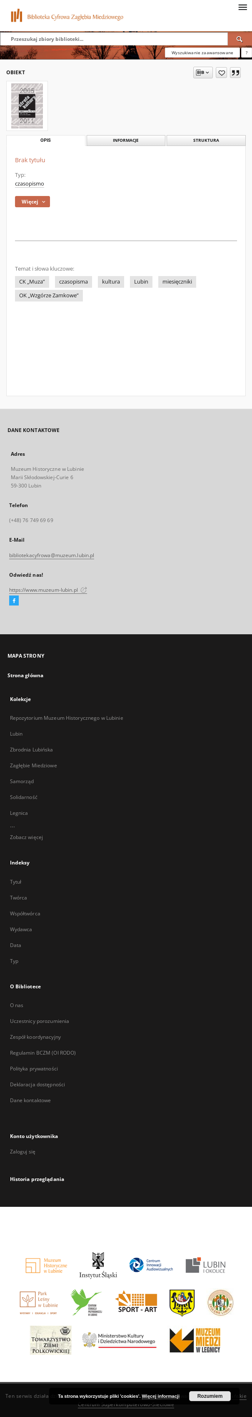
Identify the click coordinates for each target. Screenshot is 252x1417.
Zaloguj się (23, 1151)
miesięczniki (177, 281)
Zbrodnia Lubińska (31, 749)
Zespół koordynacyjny (35, 1036)
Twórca (18, 897)
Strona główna (25, 675)
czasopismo (29, 183)
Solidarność (23, 797)
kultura (111, 281)
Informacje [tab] (126, 140)
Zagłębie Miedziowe (33, 765)
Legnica (19, 813)
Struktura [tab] (206, 140)
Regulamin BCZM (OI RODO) (43, 1052)
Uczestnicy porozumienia (40, 1021)
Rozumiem (210, 1396)
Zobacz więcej (26, 837)
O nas (17, 1005)
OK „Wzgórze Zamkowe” (49, 295)
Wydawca (21, 929)
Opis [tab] (45, 140)
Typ (14, 961)
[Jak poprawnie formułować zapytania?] (246, 53)
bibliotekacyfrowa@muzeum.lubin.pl (52, 555)
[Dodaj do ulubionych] (221, 72)
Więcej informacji (161, 1396)
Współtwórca (25, 913)
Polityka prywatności (34, 1068)
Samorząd (22, 781)
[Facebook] (14, 601)
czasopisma (73, 281)
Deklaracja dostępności (37, 1084)
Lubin (141, 281)
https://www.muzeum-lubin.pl (48, 589)
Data (15, 945)
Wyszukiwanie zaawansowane (202, 52)
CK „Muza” (32, 281)
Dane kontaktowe (30, 1100)
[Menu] (242, 6)
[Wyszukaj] (240, 38)
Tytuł (16, 881)
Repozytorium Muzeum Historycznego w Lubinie (66, 717)
